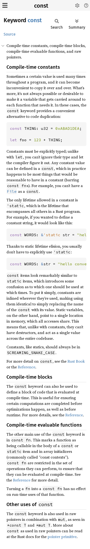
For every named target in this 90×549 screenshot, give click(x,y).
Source (10, 34)
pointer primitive (62, 536)
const (41, 5)
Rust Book (76, 361)
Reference (26, 367)
